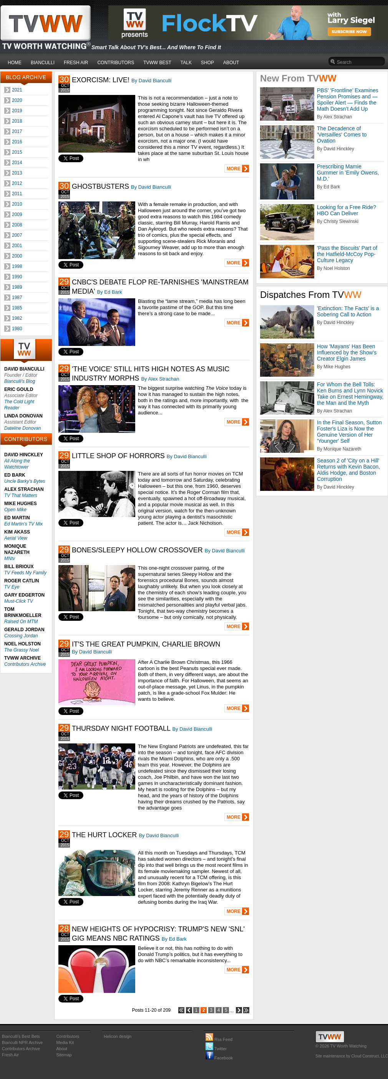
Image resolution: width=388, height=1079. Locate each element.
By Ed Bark (109, 292)
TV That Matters (20, 495)
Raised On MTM (21, 621)
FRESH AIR (76, 62)
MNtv (9, 558)
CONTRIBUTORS (115, 62)
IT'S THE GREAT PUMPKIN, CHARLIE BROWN (146, 644)
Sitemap (63, 1054)
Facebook (219, 1058)
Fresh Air (10, 1054)
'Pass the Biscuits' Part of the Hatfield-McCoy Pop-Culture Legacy (347, 254)
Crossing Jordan (21, 635)
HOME (15, 62)
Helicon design (117, 1036)
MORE (233, 168)
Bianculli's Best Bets (21, 1036)
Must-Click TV (18, 601)
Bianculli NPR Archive (22, 1042)
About (61, 1048)
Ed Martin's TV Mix (23, 524)
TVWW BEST (157, 62)
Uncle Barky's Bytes (24, 481)
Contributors (67, 1036)
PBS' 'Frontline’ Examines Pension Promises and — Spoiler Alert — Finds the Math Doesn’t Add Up (347, 99)
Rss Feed (219, 1039)
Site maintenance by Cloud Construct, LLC (351, 1056)
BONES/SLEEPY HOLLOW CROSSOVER (137, 550)
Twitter (216, 1048)
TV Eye (11, 587)
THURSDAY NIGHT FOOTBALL (121, 728)
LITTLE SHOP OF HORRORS (118, 456)
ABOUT (231, 62)
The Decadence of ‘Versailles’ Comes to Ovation (341, 134)
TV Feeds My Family (25, 572)
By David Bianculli (151, 80)
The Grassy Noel (21, 650)
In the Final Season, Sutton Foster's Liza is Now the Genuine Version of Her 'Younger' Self (349, 431)
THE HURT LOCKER (104, 835)
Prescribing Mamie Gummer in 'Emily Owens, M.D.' (348, 172)
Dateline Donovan (22, 428)
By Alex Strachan (160, 379)
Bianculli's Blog (19, 381)
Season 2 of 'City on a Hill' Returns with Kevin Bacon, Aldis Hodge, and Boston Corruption (348, 469)
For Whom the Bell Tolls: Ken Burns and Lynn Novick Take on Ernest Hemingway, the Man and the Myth (350, 393)
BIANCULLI (43, 62)
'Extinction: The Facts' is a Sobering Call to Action (348, 311)
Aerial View (15, 538)
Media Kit (65, 1042)
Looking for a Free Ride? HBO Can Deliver (346, 210)
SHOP (207, 62)
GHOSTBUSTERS (100, 186)
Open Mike (15, 509)
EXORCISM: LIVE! (100, 80)
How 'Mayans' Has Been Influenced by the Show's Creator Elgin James (346, 352)
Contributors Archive (25, 664)
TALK (186, 62)
